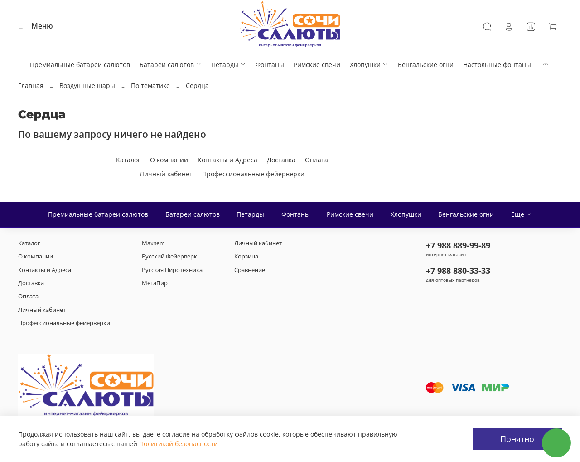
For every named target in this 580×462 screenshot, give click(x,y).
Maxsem (153, 243)
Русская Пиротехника (172, 270)
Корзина (246, 256)
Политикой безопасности (178, 443)
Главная (31, 85)
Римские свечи (317, 64)
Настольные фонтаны (497, 64)
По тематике (150, 85)
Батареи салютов (171, 64)
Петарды (228, 64)
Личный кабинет (166, 174)
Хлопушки (369, 64)
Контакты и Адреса (227, 160)
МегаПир (155, 283)
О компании (169, 160)
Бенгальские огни (426, 64)
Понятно (517, 438)
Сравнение (249, 270)
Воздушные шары (87, 85)
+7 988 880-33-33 (458, 270)
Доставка (281, 160)
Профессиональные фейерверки (253, 174)
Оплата (316, 160)
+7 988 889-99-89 (458, 245)
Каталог (128, 160)
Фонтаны (270, 64)
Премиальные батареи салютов (80, 64)
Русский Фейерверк (169, 256)
